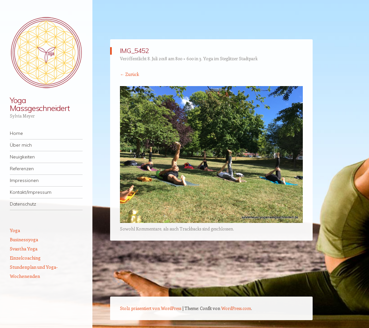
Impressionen (24, 180)
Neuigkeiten (22, 157)
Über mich (21, 145)
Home (16, 133)
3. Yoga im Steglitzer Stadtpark (228, 58)
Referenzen (22, 169)
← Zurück (129, 74)
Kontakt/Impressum (30, 192)
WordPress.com (236, 308)
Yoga (15, 230)
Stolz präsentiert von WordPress (150, 308)
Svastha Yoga (23, 249)
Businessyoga (24, 239)
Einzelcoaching (25, 258)
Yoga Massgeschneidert (40, 104)
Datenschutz (23, 204)
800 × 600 (184, 58)
